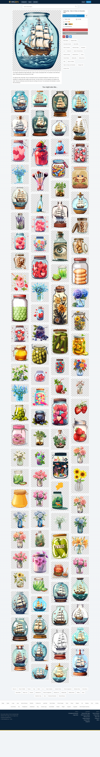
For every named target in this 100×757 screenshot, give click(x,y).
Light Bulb (45, 703)
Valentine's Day (38, 695)
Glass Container (66, 47)
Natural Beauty (62, 695)
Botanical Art (38, 692)
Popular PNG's (87, 720)
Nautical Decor (75, 54)
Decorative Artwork (67, 44)
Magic (3, 703)
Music (67, 703)
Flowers (29, 689)
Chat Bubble (51, 706)
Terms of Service (96, 713)
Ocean (82, 54)
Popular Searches (86, 718)
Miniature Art (56, 692)
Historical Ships (75, 47)
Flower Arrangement (47, 692)
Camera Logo (44, 706)
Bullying (87, 703)
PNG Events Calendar (85, 715)
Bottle (39, 689)
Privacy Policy (96, 715)
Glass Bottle (76, 44)
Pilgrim (63, 706)
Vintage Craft (80, 64)
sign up (88, 2)
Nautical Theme (58, 689)
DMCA (98, 720)
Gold (92, 703)
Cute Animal (13, 706)
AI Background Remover (70, 33)
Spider (8, 703)
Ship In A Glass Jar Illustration (69, 64)
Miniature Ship (77, 689)
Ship (64, 61)
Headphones (24, 706)
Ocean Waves (66, 57)
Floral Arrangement (68, 689)
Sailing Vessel (82, 57)
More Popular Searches (84, 706)
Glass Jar (14, 689)
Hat (82, 703)
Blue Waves (65, 40)
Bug (38, 706)
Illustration (83, 47)
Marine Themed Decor (78, 51)
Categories (87, 721)
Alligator (77, 703)
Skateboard (32, 706)
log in (83, 2)
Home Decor (84, 689)
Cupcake (69, 706)
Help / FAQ (97, 716)
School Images (60, 703)
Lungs (13, 703)
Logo (18, 703)
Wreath (58, 706)
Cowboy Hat (38, 703)
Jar (64, 51)
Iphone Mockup (24, 703)
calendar (35, 2)
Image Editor (75, 715)
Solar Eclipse (52, 703)
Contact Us (97, 718)
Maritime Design (66, 54)
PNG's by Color (87, 716)
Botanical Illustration (52, 695)
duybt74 (66, 21)
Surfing (96, 703)
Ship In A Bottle (71, 61)
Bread (72, 703)
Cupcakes (75, 706)
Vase (45, 695)
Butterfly (31, 703)
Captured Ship (74, 40)
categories (24, 2)
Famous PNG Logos (86, 713)
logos (30, 2)
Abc (19, 706)
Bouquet (31, 692)
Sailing (78, 692)
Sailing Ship (74, 57)
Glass (83, 692)
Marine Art (69, 51)
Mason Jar (25, 692)
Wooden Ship (66, 68)
